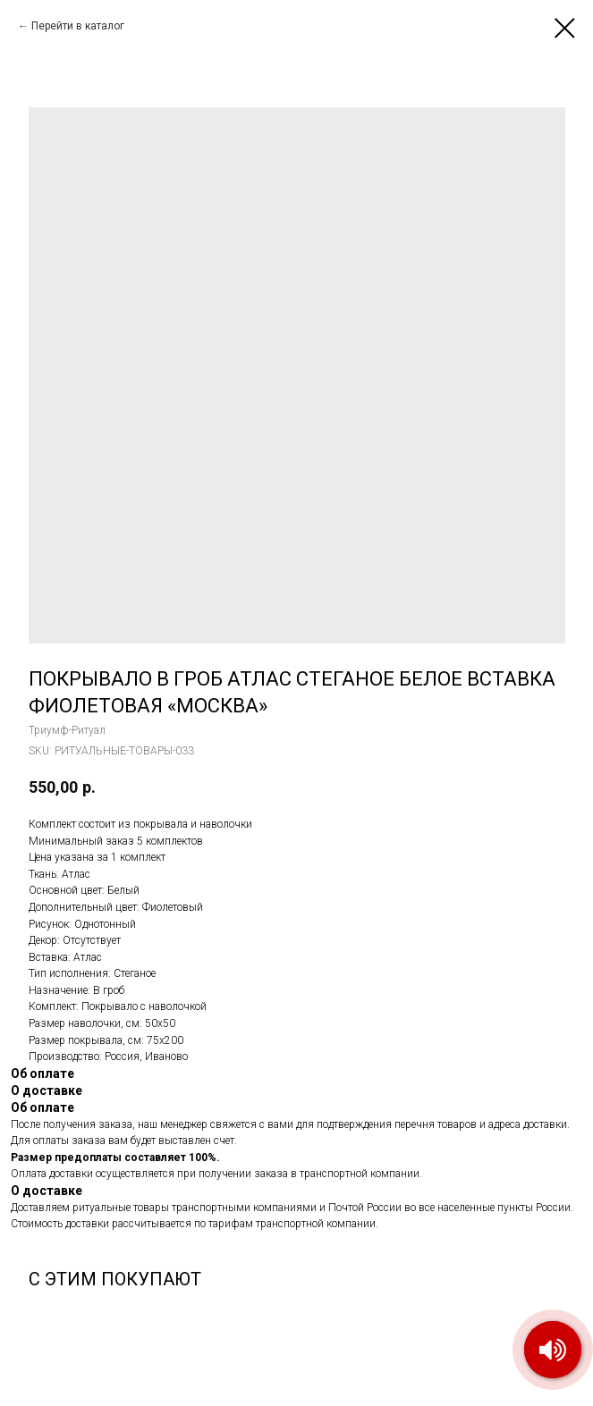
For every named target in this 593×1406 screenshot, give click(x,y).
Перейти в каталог (77, 26)
